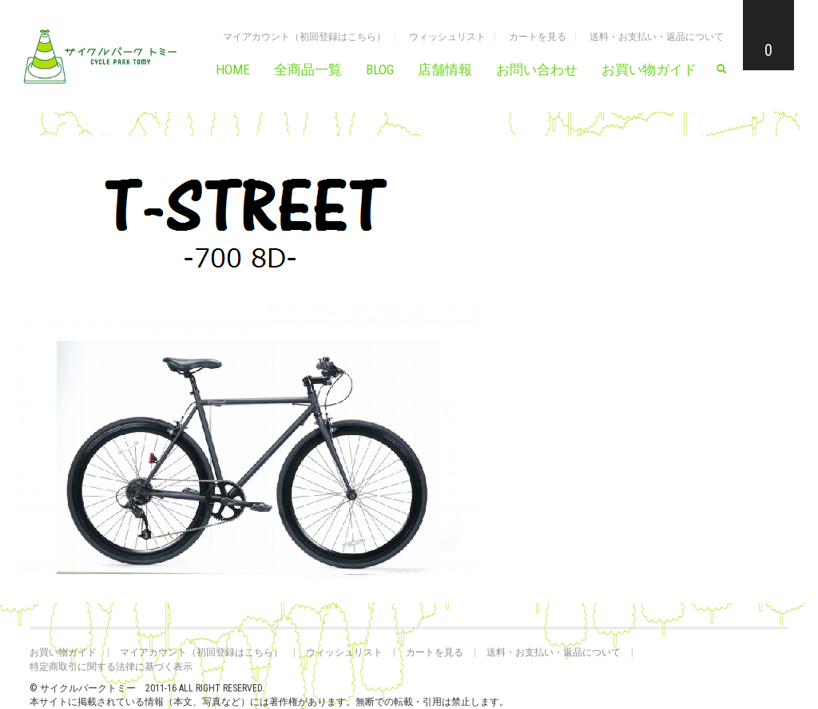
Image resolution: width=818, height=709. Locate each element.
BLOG (380, 69)
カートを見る (537, 36)
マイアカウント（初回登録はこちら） (304, 36)
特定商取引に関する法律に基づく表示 (111, 666)
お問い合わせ (537, 69)
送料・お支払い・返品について (657, 36)
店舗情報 (445, 69)
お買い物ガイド (649, 69)
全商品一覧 (308, 69)
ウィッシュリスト (447, 36)
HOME (233, 69)
